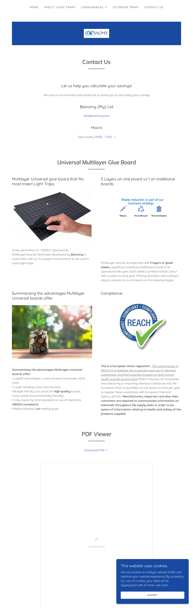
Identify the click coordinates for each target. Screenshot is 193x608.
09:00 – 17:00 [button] (103, 137)
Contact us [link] (153, 7)
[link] (96, 33)
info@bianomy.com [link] (96, 116)
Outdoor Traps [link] (126, 7)
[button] (94, 7)
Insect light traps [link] (59, 7)
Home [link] (34, 7)
